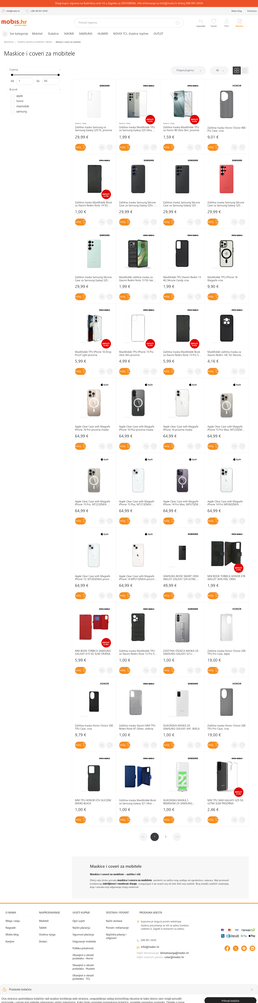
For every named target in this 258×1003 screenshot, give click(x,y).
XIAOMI (71, 34)
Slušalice (56, 34)
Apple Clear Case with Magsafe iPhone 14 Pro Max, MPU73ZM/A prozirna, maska (182, 503)
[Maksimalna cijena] (51, 81)
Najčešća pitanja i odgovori (116, 936)
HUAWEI (105, 34)
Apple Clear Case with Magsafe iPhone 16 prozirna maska (180, 428)
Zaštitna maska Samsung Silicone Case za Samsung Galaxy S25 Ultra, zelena (93, 279)
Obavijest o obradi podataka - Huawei (84, 967)
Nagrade (11, 928)
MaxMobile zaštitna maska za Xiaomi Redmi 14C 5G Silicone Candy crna (224, 354)
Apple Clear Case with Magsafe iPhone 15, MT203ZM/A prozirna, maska (94, 578)
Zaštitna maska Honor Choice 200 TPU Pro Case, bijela (226, 653)
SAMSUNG (88, 34)
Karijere (10, 941)
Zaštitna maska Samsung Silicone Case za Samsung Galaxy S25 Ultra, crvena (225, 204)
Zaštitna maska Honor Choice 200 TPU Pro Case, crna (226, 727)
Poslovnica (252, 11)
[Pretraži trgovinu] (129, 23)
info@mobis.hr (150, 947)
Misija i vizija (13, 921)
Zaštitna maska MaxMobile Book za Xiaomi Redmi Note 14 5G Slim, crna (93, 204)
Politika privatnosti (83, 948)
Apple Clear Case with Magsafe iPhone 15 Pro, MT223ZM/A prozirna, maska (92, 503)
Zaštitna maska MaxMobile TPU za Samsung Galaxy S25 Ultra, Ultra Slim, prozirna (137, 129)
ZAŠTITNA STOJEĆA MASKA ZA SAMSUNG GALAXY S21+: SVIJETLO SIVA (180, 653)
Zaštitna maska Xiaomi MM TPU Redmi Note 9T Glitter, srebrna (137, 727)
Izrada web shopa (230, 996)
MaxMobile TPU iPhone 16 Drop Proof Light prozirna (93, 354)
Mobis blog (237, 11)
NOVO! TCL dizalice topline (133, 34)
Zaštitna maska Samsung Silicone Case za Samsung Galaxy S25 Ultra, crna (181, 204)
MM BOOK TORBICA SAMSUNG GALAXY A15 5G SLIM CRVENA (93, 653)
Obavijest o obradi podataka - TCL (83, 977)
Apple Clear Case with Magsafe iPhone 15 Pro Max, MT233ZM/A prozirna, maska (226, 428)
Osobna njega (47, 934)
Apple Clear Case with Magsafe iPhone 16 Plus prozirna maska (136, 428)
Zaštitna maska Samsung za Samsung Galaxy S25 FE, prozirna (93, 129)
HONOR (16, 101)
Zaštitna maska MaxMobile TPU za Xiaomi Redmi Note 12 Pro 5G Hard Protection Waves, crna (137, 653)
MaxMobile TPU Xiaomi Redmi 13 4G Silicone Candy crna (182, 279)
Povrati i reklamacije (117, 928)
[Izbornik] (16, 34)
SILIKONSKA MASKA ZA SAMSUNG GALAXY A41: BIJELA (181, 727)
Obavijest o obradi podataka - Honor (83, 957)
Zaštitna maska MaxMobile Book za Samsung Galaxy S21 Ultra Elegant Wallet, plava (137, 802)
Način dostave (114, 921)
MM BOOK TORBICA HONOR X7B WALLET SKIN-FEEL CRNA (226, 578)
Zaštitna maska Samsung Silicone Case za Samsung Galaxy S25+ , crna (137, 204)
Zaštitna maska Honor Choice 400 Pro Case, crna (226, 129)
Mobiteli (40, 34)
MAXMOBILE (19, 106)
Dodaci (43, 941)
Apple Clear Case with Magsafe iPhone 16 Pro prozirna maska (92, 428)
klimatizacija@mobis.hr (174, 953)
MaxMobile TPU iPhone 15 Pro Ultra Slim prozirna (136, 354)
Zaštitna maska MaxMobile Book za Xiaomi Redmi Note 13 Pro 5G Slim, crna (181, 354)
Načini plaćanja (81, 928)
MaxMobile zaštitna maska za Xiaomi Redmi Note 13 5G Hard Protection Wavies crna (137, 279)
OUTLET (161, 34)
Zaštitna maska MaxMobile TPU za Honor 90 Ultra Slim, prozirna (181, 129)
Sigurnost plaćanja (83, 934)
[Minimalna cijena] (25, 81)
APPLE (16, 96)
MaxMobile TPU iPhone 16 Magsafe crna (222, 279)
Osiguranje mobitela (84, 941)
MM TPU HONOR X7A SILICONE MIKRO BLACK (93, 802)
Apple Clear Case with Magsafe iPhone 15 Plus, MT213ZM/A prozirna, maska (136, 503)
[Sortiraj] (188, 70)
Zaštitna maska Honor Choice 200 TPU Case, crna (94, 727)
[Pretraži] (177, 22)
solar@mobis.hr (174, 957)
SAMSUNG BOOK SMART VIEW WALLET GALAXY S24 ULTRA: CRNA (180, 578)
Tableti (43, 928)
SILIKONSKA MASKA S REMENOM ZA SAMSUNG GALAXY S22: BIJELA (177, 802)
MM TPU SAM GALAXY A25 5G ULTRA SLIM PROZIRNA (225, 802)
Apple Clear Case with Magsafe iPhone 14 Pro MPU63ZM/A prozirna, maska (225, 503)
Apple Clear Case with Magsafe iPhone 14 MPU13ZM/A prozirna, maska (137, 578)
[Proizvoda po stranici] (219, 70)
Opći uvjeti (79, 921)
